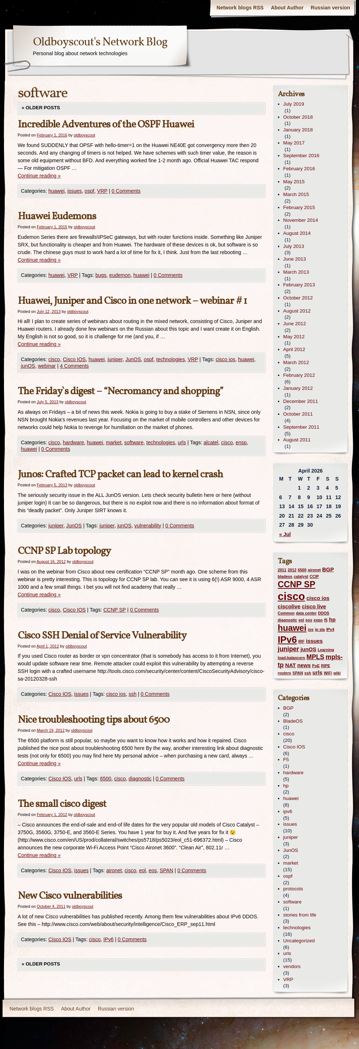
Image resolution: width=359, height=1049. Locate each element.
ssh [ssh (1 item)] (307, 673)
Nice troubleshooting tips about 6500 (93, 720)
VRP (102, 191)
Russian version (330, 8)
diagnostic (140, 778)
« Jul (285, 534)
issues (74, 191)
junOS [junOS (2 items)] (308, 649)
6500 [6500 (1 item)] (302, 570)
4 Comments (74, 366)
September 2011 (301, 427)
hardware (73, 442)
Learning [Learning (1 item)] (326, 650)
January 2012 (298, 388)
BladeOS (293, 721)
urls (182, 442)
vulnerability (147, 525)
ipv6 (287, 811)
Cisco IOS (74, 359)
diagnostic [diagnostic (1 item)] (287, 620)
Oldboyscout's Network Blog (100, 42)
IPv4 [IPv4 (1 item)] (330, 629)
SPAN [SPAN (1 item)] (297, 673)
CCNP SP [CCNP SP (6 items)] (296, 584)
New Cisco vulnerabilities (70, 896)
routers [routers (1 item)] (284, 673)
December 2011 (300, 401)
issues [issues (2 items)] (314, 641)
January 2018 (298, 129)
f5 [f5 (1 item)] (325, 620)
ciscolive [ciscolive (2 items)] (289, 606)
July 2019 (293, 104)
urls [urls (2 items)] (317, 672)
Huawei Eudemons (57, 216)
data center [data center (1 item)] (306, 613)
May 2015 (294, 181)
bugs (100, 275)
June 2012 (294, 323)
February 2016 (299, 168)
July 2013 (293, 246)
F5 (286, 759)
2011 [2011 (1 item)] (282, 570)
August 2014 (297, 233)
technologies (170, 359)
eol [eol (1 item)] (301, 620)
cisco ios (225, 359)
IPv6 (108, 939)
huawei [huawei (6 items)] (292, 628)
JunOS (133, 359)
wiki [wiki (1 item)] (336, 673)
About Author (287, 8)
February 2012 (299, 375)
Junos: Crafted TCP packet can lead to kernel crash (120, 475)
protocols (293, 888)
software (134, 442)
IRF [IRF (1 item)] (301, 641)
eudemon (119, 275)
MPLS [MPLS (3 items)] (315, 657)
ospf (89, 191)
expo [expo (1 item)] (318, 620)
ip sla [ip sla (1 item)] (320, 629)
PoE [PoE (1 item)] (316, 666)
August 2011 (297, 439)
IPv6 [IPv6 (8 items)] (287, 639)
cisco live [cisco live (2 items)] (314, 606)
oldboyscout (84, 135)
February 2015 (299, 207)
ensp (241, 442)
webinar (47, 366)
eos (153, 870)
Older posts (41, 107)
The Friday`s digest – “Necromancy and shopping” (120, 391)
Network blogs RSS (240, 8)
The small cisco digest (62, 804)
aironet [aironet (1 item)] (314, 570)
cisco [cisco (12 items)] (291, 596)
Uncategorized (299, 940)
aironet (114, 870)
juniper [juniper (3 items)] (288, 649)
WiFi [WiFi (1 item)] (328, 673)
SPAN (166, 870)
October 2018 (298, 117)
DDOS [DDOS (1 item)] (323, 613)
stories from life (299, 915)
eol (142, 870)
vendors (292, 966)
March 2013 (296, 272)
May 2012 (294, 336)
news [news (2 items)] (304, 665)
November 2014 (300, 220)
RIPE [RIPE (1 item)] (325, 666)
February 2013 (299, 284)
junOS (28, 366)
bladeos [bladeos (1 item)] (285, 576)
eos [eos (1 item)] (309, 620)
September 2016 (301, 155)
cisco (54, 359)
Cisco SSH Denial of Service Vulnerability (102, 636)
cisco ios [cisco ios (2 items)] (317, 598)
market (113, 442)
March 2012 (296, 362)
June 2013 (294, 259)
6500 (105, 778)
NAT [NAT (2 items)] (290, 665)
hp (286, 785)
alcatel (211, 442)
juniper (115, 359)
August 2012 (297, 311)
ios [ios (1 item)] (310, 629)
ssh (132, 694)
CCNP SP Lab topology (64, 551)
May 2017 (294, 143)
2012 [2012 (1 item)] (292, 570)
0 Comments (126, 191)
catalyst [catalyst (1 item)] (301, 576)
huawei (56, 191)
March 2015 (296, 194)
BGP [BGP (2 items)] (328, 569)
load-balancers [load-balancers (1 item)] (291, 658)
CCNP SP (114, 610)
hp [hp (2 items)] (332, 620)
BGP (288, 708)
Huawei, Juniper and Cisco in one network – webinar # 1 (132, 301)
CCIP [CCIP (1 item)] (314, 576)
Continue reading (39, 176)
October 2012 (298, 298)
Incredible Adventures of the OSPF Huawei (106, 125)
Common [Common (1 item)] (286, 613)
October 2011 (298, 414)
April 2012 (294, 349)
